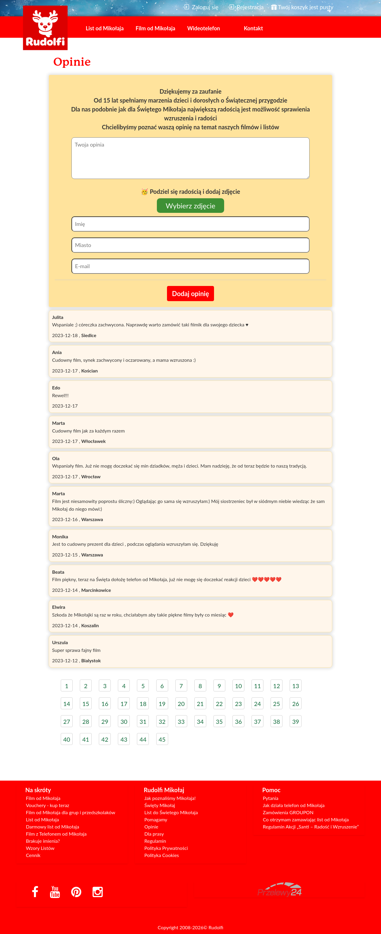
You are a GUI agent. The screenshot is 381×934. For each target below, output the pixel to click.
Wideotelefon (203, 28)
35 (219, 721)
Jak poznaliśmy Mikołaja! (170, 798)
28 (85, 721)
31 (143, 721)
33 (181, 721)
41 (85, 739)
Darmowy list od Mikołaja (52, 826)
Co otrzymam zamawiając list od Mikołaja (306, 819)
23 (238, 703)
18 (143, 703)
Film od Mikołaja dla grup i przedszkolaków (70, 812)
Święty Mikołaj (159, 805)
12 (276, 685)
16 (105, 703)
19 (162, 703)
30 (124, 721)
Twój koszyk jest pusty (302, 7)
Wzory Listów (40, 848)
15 (85, 703)
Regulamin (155, 841)
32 (162, 721)
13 (295, 685)
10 (238, 685)
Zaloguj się (200, 7)
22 (219, 703)
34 (200, 721)
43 (124, 739)
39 (295, 721)
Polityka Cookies (161, 855)
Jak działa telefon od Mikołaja (293, 805)
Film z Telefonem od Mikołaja (56, 833)
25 (276, 703)
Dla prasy (154, 833)
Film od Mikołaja (155, 28)
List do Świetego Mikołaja (171, 812)
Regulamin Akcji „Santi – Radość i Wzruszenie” (311, 826)
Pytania (270, 798)
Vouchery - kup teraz (47, 805)
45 (162, 739)
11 (257, 685)
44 (143, 739)
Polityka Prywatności (166, 848)
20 (181, 703)
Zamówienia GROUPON (288, 812)
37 (257, 721)
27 (66, 721)
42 (105, 739)
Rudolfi (216, 927)
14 (66, 703)
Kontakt (253, 28)
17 (124, 703)
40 (66, 739)
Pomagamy (155, 819)
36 (238, 721)
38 (276, 721)
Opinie (151, 826)
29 (105, 721)
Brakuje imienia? (43, 841)
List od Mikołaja (105, 28)
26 (295, 703)
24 (257, 703)
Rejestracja (245, 7)
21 (200, 703)
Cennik (33, 855)
